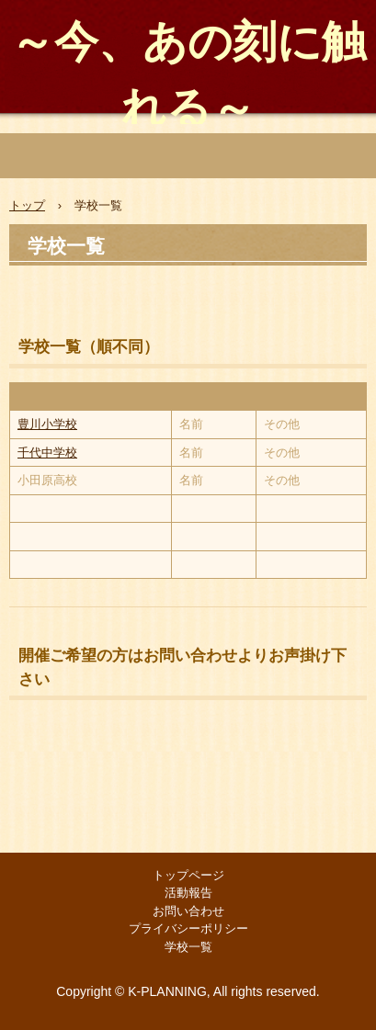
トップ (27, 205)
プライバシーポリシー (188, 928)
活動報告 (188, 893)
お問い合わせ (188, 911)
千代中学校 (47, 452)
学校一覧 (188, 947)
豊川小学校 (47, 424)
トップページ (188, 875)
